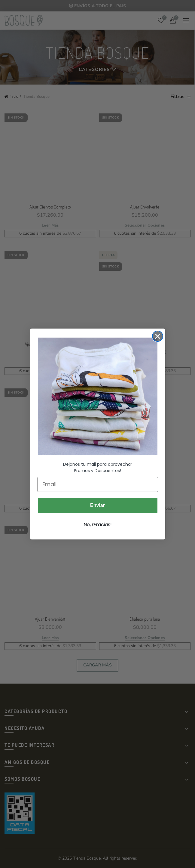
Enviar (97, 505)
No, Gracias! (98, 524)
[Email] (97, 484)
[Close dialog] (157, 336)
